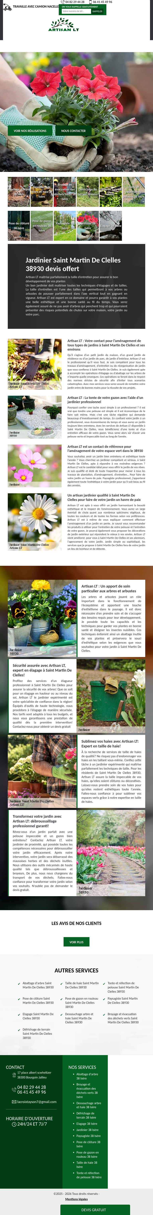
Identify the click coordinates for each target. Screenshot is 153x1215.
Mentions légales (76, 1199)
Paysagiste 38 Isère (88, 1136)
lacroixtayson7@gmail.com (37, 1102)
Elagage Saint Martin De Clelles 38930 (38, 1016)
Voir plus (76, 942)
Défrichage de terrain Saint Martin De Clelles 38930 (37, 1034)
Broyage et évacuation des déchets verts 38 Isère (87, 1090)
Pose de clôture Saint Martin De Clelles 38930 (38, 1001)
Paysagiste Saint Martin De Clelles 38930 (123, 1001)
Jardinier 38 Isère (87, 1130)
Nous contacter (73, 131)
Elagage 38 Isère (86, 1124)
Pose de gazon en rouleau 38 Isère (87, 1155)
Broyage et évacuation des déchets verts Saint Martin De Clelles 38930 (123, 1018)
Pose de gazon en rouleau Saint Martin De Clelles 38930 (81, 1003)
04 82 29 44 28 (72, 2)
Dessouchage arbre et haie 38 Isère (88, 1105)
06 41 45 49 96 (100, 2)
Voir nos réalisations (30, 131)
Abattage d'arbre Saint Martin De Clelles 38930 (38, 985)
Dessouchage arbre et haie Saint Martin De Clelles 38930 (79, 1018)
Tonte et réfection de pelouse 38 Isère (89, 1175)
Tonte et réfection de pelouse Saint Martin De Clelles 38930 (123, 987)
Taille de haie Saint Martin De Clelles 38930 (82, 985)
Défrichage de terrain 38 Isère (86, 1115)
